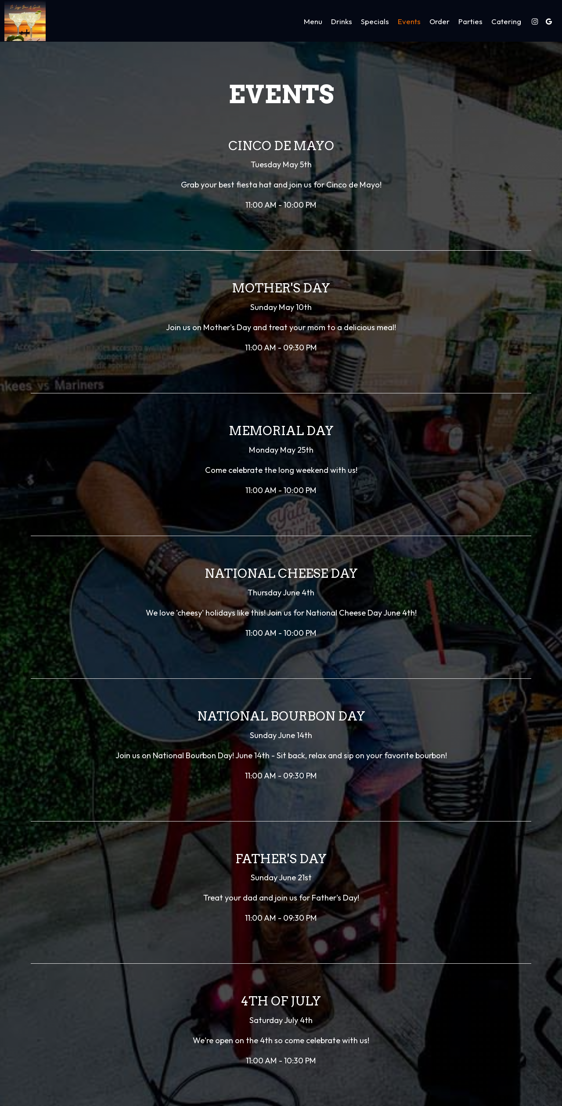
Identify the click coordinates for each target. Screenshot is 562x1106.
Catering (506, 22)
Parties (470, 22)
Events (408, 22)
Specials (374, 22)
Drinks (341, 22)
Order (439, 22)
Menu (312, 22)
